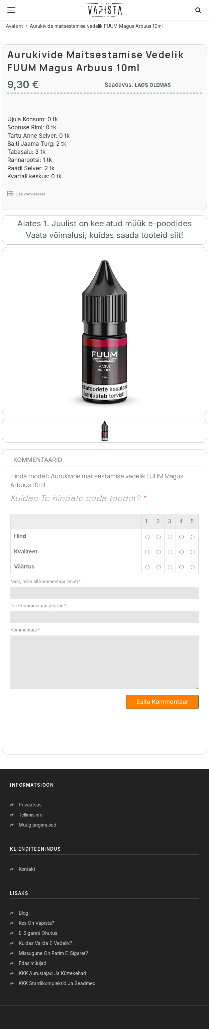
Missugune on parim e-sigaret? (53, 953)
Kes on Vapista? (36, 923)
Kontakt (27, 869)
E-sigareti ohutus (38, 933)
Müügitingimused (38, 825)
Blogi (24, 913)
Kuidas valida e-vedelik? (45, 943)
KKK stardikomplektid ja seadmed (57, 983)
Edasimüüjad (32, 963)
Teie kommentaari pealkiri (37, 606)
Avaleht (14, 26)
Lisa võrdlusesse (30, 194)
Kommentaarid (37, 459)
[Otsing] (198, 10)
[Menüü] (11, 10)
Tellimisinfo (30, 815)
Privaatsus (30, 804)
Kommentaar (23, 630)
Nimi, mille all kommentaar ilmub (44, 582)
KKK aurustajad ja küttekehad (52, 973)
